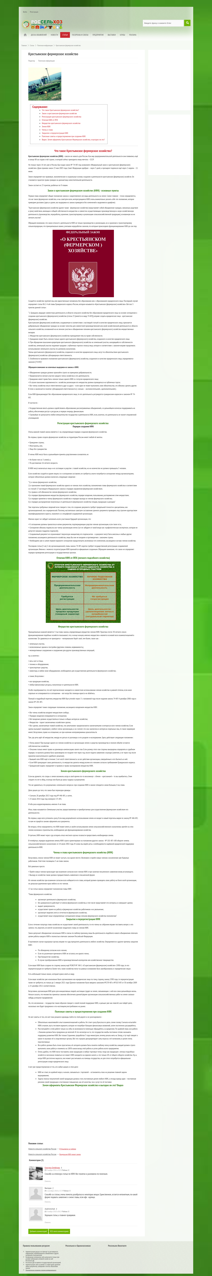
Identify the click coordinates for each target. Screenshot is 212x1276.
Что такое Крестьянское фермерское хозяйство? (60, 110)
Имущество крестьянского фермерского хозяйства (61, 123)
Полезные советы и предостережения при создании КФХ (64, 136)
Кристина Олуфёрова (52, 1167)
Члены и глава (47, 129)
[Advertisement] (166, 81)
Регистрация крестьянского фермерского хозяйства (61, 116)
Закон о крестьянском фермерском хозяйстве (59, 113)
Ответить (48, 1181)
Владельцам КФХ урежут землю (70, 1154)
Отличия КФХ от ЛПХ (50, 120)
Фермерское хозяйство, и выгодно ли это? (88, 139)
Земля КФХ (46, 126)
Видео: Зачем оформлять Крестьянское (57, 139)
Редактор (31, 60)
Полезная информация (46, 60)
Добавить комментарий (39, 1231)
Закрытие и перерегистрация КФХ (55, 133)
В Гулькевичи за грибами (67, 1149)
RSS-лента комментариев (61, 1231)
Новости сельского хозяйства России (42, 1148)
